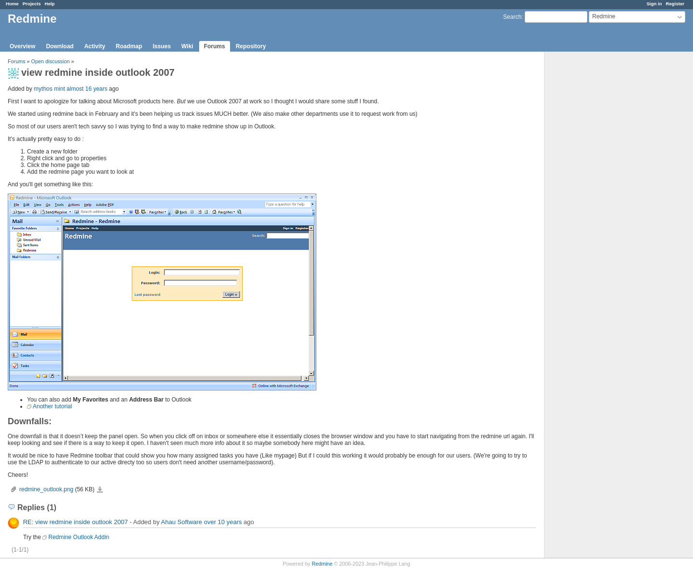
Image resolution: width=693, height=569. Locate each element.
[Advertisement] (592, 203)
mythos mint (49, 88)
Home (12, 3)
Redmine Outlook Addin (78, 537)
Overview (22, 46)
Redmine (322, 564)
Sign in (654, 3)
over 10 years (223, 522)
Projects (32, 3)
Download (59, 46)
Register (675, 3)
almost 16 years (87, 88)
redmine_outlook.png (46, 489)
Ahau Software (181, 522)
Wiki (187, 46)
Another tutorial (52, 406)
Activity (94, 46)
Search (512, 17)
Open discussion (50, 61)
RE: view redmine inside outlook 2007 (75, 522)
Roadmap (129, 46)
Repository (251, 46)
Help (50, 3)
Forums (214, 46)
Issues (162, 46)
